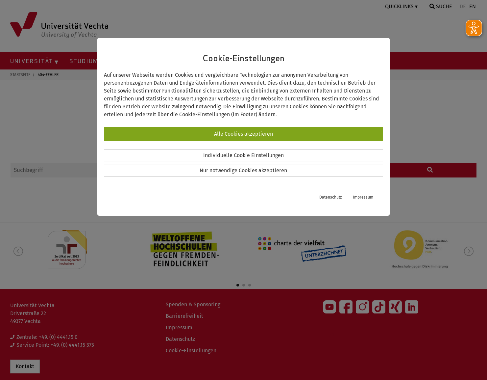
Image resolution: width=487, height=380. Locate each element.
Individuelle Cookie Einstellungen (243, 155)
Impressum (363, 197)
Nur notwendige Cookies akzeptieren (243, 170)
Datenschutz (330, 197)
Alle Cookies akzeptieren (243, 134)
